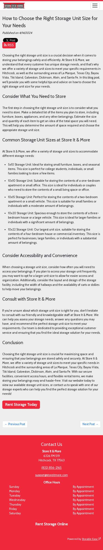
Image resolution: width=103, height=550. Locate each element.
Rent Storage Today (21, 404)
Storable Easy (91, 539)
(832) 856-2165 (51, 467)
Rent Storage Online (51, 524)
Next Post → (90, 424)
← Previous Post (15, 424)
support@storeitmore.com (51, 475)
